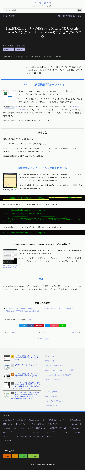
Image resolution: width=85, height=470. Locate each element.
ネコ (49, 439)
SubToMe (33, 459)
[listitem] (22, 361)
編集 (30, 322)
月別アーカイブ (50, 359)
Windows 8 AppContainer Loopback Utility (10, 269)
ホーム (5, 16)
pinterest (39, 329)
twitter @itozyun (51, 408)
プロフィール (49, 364)
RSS (15, 459)
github (8, 292)
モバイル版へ (77, 16)
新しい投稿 (61, 16)
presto (64, 435)
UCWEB (44, 431)
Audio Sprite (21, 423)
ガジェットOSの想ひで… (53, 382)
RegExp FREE (76, 427)
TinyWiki (22, 431)
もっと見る (7, 443)
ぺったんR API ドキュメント (55, 404)
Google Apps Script (73, 423)
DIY (44, 423)
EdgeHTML (8, 49)
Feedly (23, 459)
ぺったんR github (51, 394)
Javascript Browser (11, 107)
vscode (78, 435)
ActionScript (8, 423)
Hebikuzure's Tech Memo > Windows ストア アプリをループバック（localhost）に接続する (39, 311)
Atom (7, 459)
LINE (62, 329)
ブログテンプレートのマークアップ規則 (59, 373)
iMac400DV (77, 431)
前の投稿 (69, 16)
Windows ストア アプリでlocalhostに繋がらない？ (24, 314)
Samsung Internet (10, 431)
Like (30, 329)
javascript (7, 435)
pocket (54, 329)
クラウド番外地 (42, 2)
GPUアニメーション (56, 423)
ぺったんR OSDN (51, 399)
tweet (23, 329)
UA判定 (37, 431)
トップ (42, 335)
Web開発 (12, 16)
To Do (30, 431)
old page (35, 435)
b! (47, 329)
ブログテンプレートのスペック (56, 368)
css (60, 431)
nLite (22, 435)
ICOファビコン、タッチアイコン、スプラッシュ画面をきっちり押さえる (30, 427)
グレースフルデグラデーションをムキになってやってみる (24, 439)
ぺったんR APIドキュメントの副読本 (58, 378)
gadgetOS (67, 431)
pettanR (50, 435)
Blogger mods (34, 423)
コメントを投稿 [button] (43, 342)
